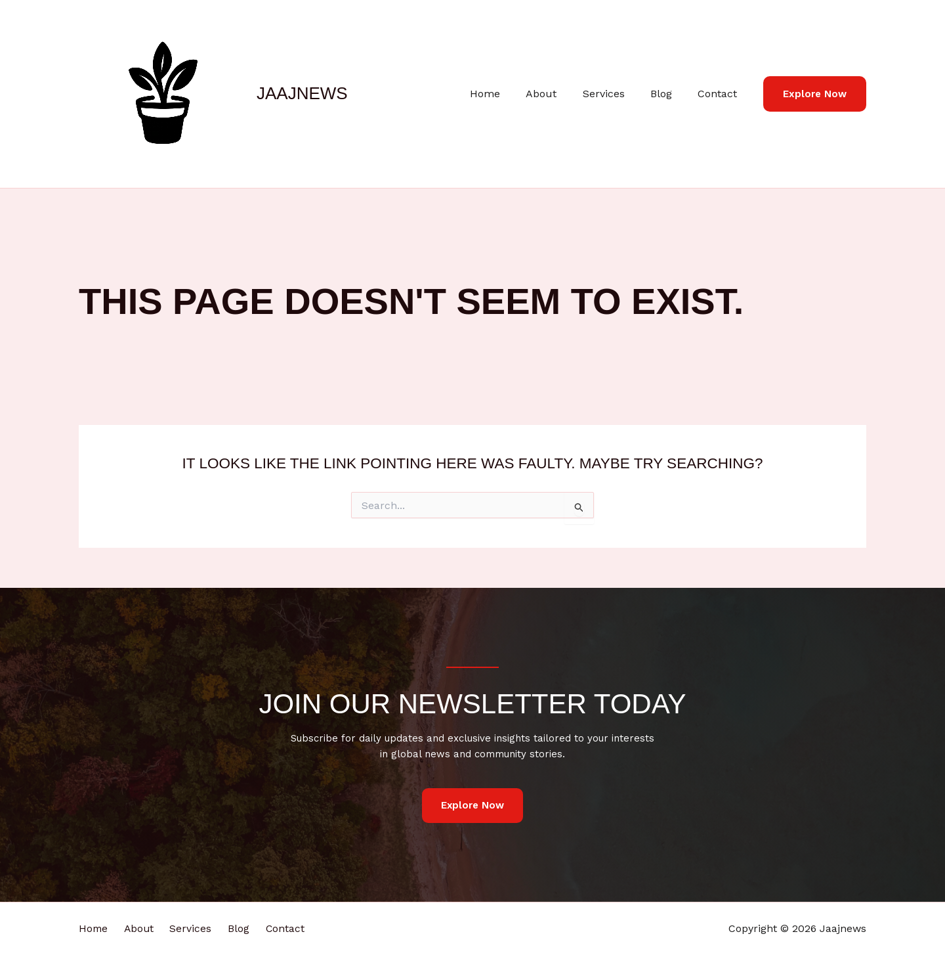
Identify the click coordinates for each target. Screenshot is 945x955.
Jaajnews (302, 93)
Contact (720, 93)
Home (507, 93)
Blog (668, 93)
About (558, 93)
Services (616, 93)
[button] (814, 94)
